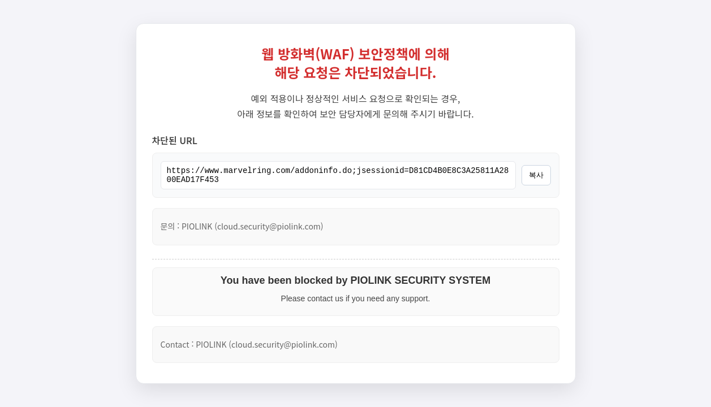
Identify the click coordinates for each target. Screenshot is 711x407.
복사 (536, 175)
